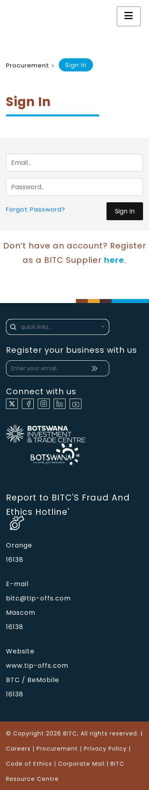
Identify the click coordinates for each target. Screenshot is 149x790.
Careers (18, 749)
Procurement (27, 65)
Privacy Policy (105, 749)
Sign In (125, 211)
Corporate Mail (81, 764)
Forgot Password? (35, 209)
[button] (57, 327)
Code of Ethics (29, 764)
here (114, 260)
